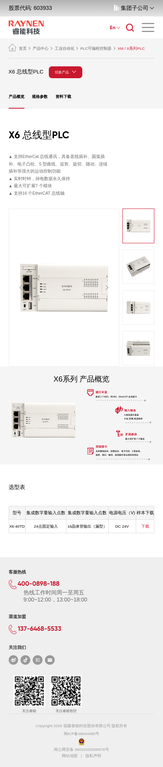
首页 (18, 48)
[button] (21, 287)
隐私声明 (93, 756)
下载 (145, 526)
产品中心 (40, 48)
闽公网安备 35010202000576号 (81, 749)
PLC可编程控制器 (95, 48)
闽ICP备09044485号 (82, 733)
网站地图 (70, 756)
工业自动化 (64, 48)
